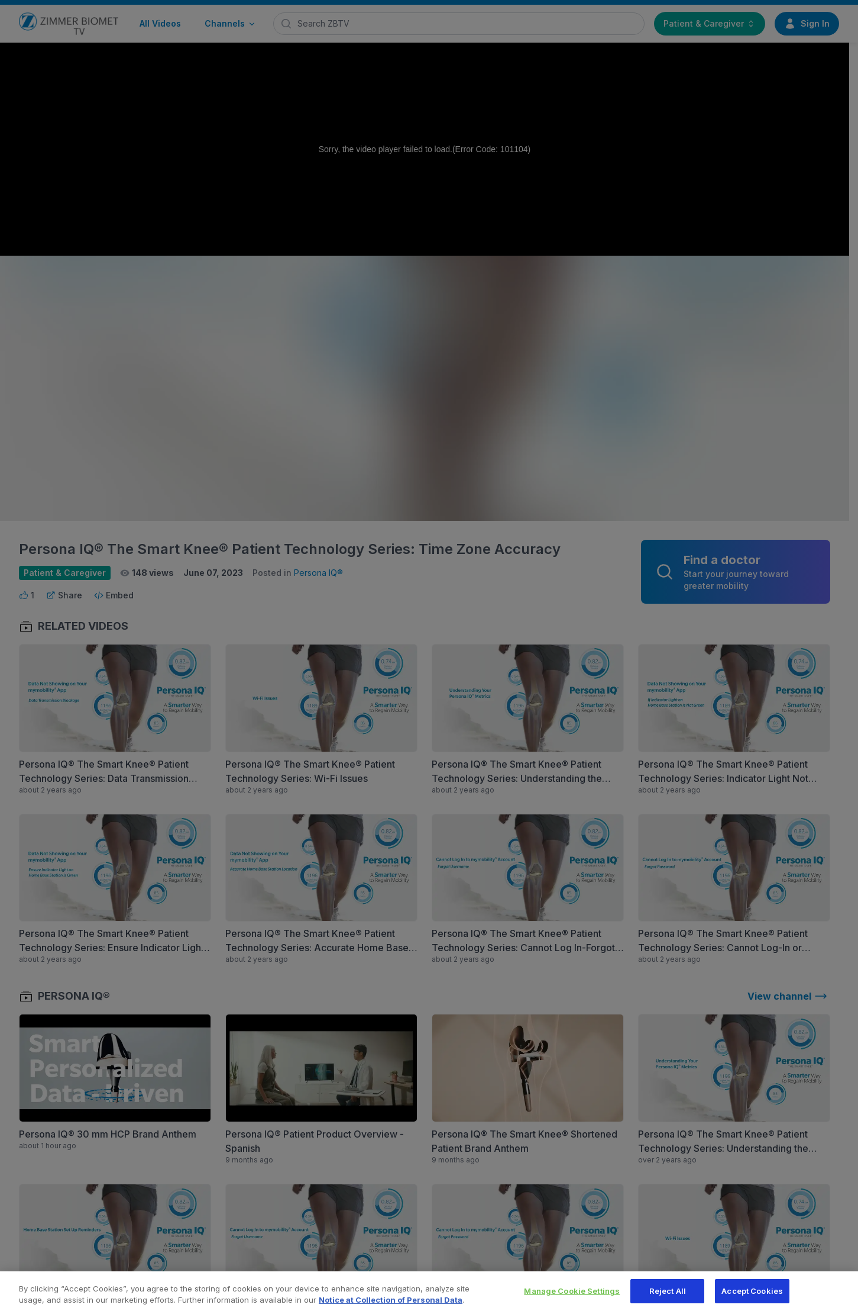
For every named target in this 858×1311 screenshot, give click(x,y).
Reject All (667, 1297)
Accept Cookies (752, 1297)
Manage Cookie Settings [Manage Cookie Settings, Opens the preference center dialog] (572, 1297)
